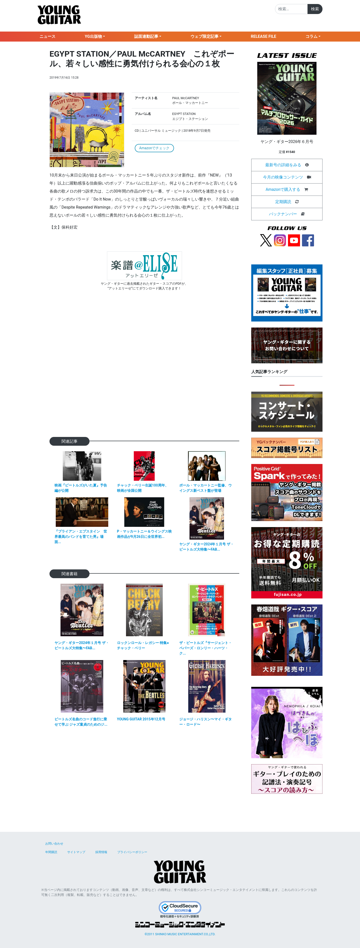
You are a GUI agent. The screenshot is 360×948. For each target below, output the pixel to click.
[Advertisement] (144, 372)
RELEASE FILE (263, 36)
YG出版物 (93, 36)
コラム (312, 36)
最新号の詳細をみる (283, 165)
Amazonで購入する (283, 189)
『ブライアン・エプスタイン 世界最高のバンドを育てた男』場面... (80, 536)
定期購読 (283, 201)
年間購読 (51, 852)
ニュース (48, 36)
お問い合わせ (54, 843)
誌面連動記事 (146, 36)
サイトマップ (76, 852)
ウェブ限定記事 (204, 36)
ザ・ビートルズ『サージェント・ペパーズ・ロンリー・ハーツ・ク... (205, 648)
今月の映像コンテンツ (283, 177)
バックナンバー (283, 214)
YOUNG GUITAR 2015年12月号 (141, 719)
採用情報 (101, 852)
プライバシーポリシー (132, 852)
